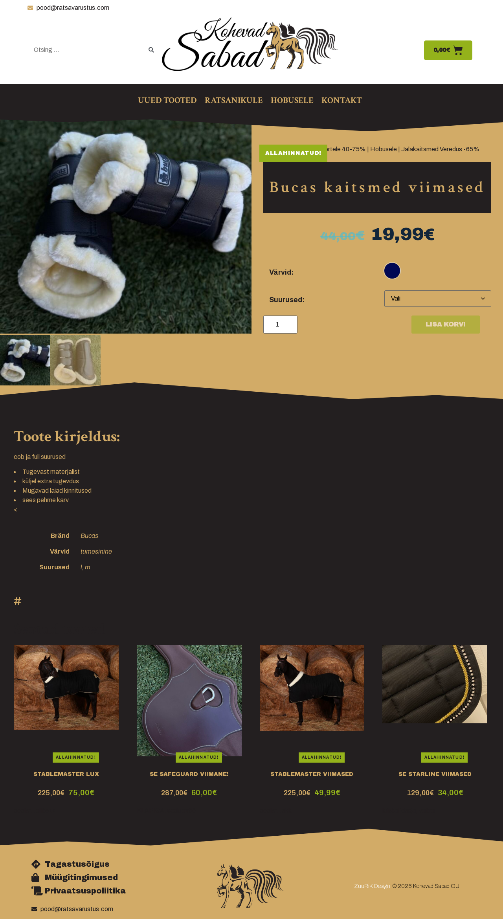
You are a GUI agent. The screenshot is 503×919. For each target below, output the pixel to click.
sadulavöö (181, 809)
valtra (427, 809)
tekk (285, 809)
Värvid (280, 272)
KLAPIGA (150, 809)
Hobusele (383, 149)
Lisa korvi (446, 324)
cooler (22, 809)
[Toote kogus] (280, 325)
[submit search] (151, 50)
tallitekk (44, 809)
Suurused (285, 299)
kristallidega (399, 809)
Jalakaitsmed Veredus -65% (440, 149)
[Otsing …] (82, 50)
